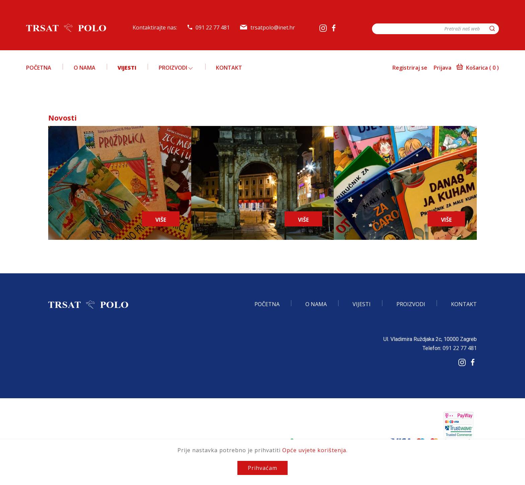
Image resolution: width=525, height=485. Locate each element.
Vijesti (127, 67)
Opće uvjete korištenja (314, 450)
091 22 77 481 (209, 27)
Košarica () (477, 67)
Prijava (442, 67)
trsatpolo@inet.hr (267, 27)
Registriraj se (409, 67)
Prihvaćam (262, 468)
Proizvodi (176, 67)
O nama (84, 67)
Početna (38, 67)
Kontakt (229, 67)
